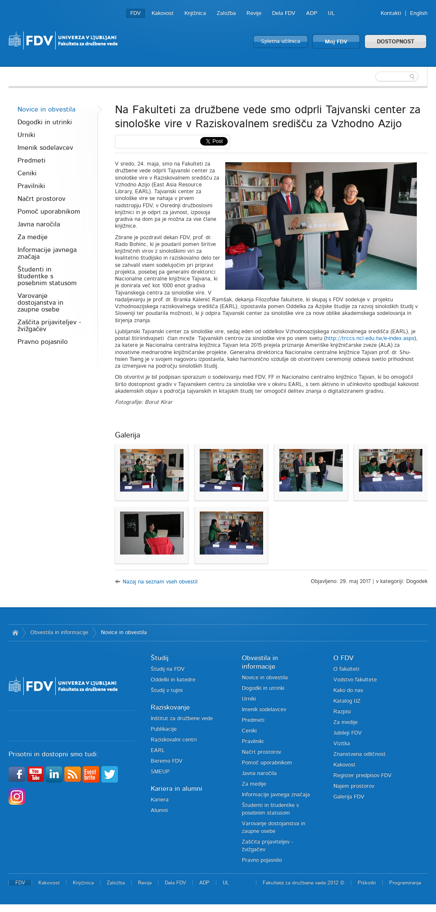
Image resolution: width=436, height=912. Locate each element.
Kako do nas (348, 690)
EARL (158, 750)
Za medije (32, 237)
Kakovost (163, 13)
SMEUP (160, 772)
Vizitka (341, 743)
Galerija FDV (348, 797)
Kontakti (391, 13)
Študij (160, 658)
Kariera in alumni (176, 788)
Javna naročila (38, 224)
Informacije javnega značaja (47, 253)
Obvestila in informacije (59, 632)
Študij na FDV (168, 669)
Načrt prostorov (41, 198)
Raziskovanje (170, 707)
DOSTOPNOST (395, 42)
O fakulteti (346, 669)
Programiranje (405, 882)
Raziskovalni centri (174, 740)
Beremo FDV (167, 761)
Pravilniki (31, 186)
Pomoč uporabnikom (48, 211)
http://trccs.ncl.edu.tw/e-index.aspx (370, 338)
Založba (226, 13)
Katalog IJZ (347, 701)
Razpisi (342, 712)
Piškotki (367, 882)
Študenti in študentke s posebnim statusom (47, 276)
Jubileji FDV (347, 733)
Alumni (159, 810)
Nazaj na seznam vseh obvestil (160, 582)
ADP (311, 13)
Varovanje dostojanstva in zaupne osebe (40, 302)
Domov (15, 633)
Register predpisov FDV (362, 775)
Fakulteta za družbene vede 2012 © (303, 882)
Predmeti (31, 160)
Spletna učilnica (280, 41)
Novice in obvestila (46, 109)
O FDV (343, 658)
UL (331, 13)
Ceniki (27, 173)
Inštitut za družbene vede (182, 718)
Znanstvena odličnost (359, 754)
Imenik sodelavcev (45, 147)
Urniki (26, 135)
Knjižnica (195, 13)
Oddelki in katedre (173, 680)
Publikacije (164, 729)
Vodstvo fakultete (355, 680)
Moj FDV (336, 42)
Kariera (160, 800)
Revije (254, 13)
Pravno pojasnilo (42, 341)
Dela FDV (283, 13)
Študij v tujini (167, 690)
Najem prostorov (353, 786)
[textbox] (372, 76)
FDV (135, 13)
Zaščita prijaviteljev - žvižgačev (49, 325)
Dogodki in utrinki (44, 122)
